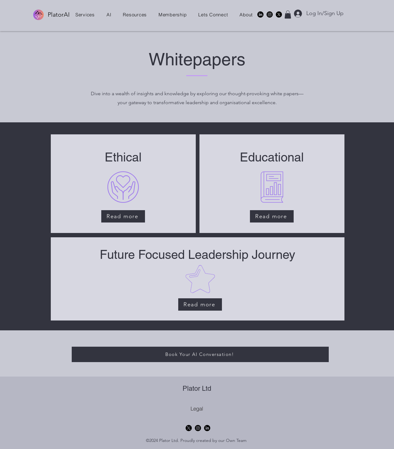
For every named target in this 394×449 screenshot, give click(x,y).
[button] (85, 14)
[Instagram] (270, 14)
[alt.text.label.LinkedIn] (260, 14)
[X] (279, 14)
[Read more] (123, 216)
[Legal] (197, 408)
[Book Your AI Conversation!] (200, 354)
